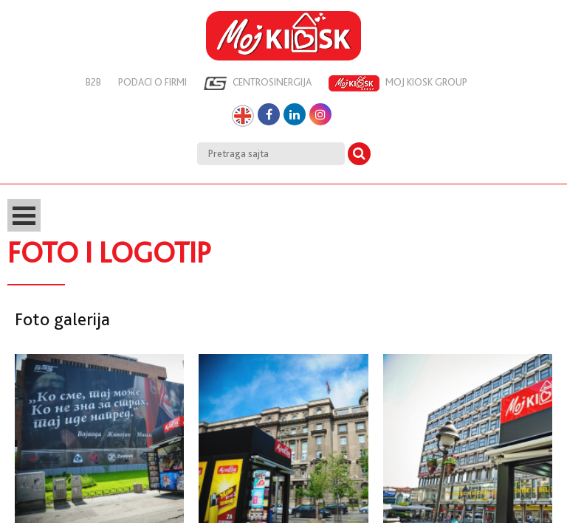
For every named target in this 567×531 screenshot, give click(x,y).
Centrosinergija (258, 83)
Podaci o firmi (152, 82)
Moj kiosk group (398, 83)
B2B (93, 82)
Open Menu (24, 215)
